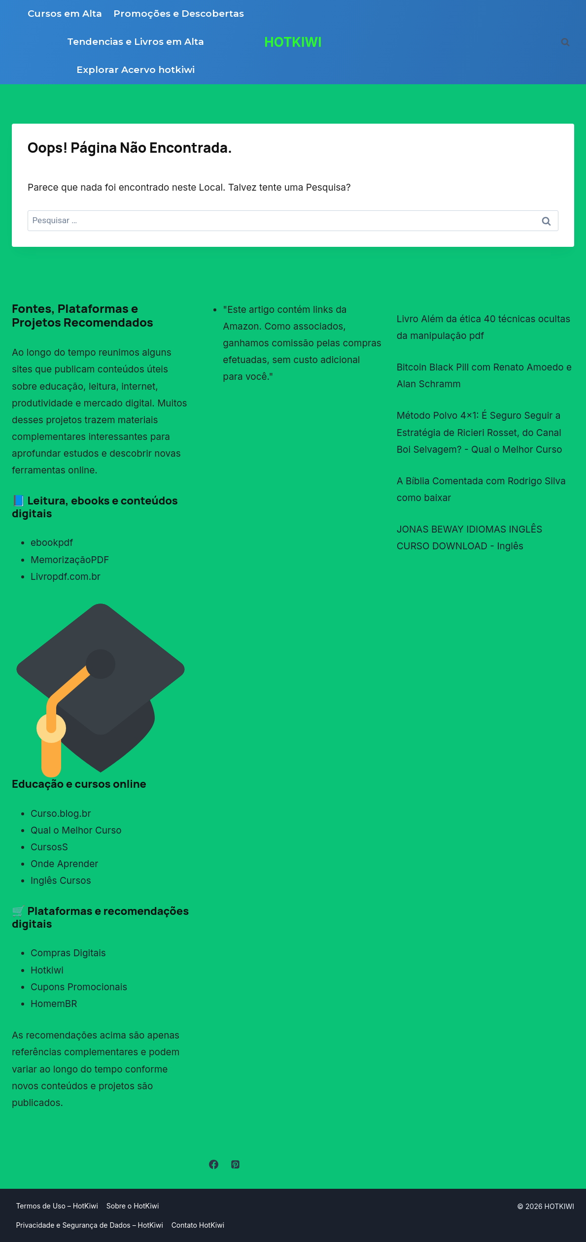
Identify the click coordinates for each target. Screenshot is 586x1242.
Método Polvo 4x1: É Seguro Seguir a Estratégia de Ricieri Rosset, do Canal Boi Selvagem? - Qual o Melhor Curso (479, 432)
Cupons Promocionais (79, 987)
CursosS (49, 847)
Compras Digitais (68, 953)
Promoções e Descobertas (178, 13)
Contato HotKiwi (198, 1225)
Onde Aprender (65, 864)
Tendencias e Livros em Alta (135, 41)
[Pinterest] (235, 1164)
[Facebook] (213, 1164)
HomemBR (54, 1003)
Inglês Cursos (61, 880)
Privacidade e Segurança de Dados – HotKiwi (89, 1225)
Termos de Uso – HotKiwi (57, 1206)
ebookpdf (52, 542)
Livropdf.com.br (66, 576)
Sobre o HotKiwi (132, 1206)
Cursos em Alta (65, 13)
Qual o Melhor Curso (76, 830)
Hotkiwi (47, 970)
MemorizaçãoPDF (70, 560)
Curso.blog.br (61, 813)
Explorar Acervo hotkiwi (135, 69)
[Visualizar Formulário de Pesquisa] (565, 42)
